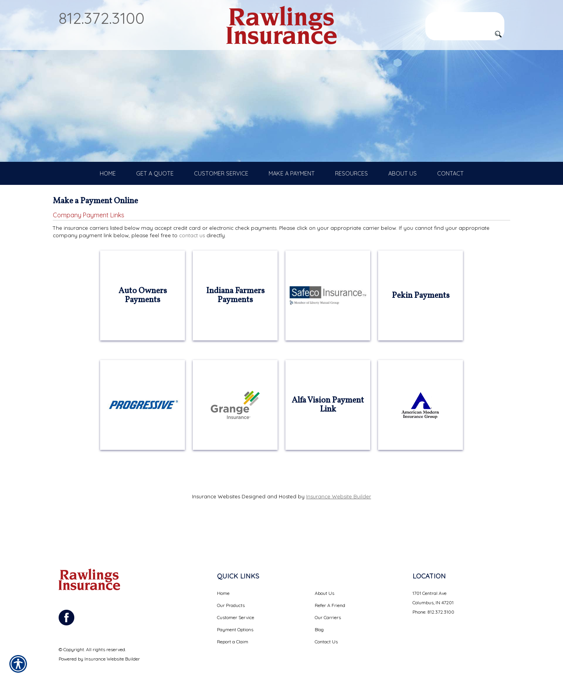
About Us (324, 584)
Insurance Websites (216, 515)
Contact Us (326, 633)
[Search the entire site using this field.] (465, 18)
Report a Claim (232, 633)
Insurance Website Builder (338, 515)
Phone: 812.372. (428, 603)
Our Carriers (328, 608)
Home (223, 584)
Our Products (231, 596)
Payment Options (235, 620)
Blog (319, 620)
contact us (192, 254)
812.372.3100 (102, 18)
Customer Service (235, 608)
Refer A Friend (330, 596)
